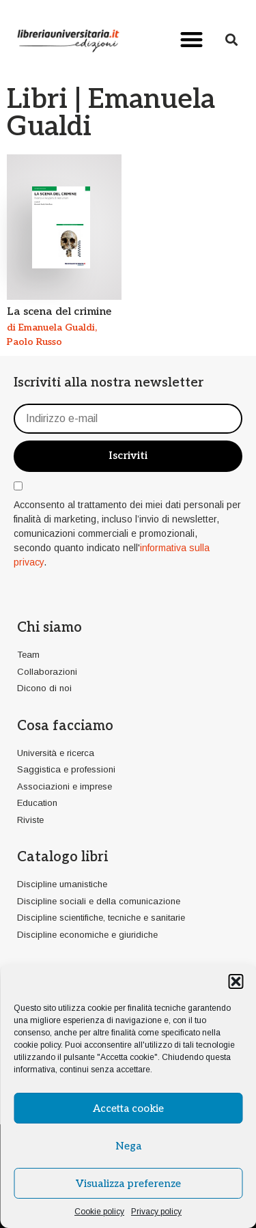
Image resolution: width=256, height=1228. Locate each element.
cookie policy (37, 1045)
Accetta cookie (128, 1108)
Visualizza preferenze (128, 1183)
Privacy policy (156, 1211)
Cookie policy (99, 1211)
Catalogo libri (62, 857)
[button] (235, 981)
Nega (128, 1146)
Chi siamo (49, 627)
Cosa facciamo (65, 726)
